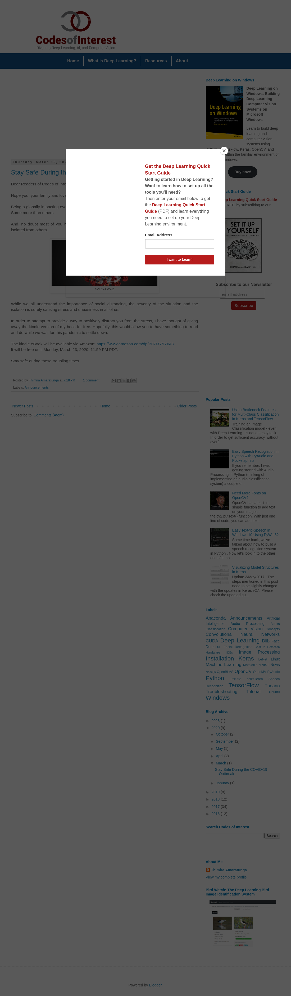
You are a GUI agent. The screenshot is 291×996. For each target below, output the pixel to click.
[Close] (224, 151)
